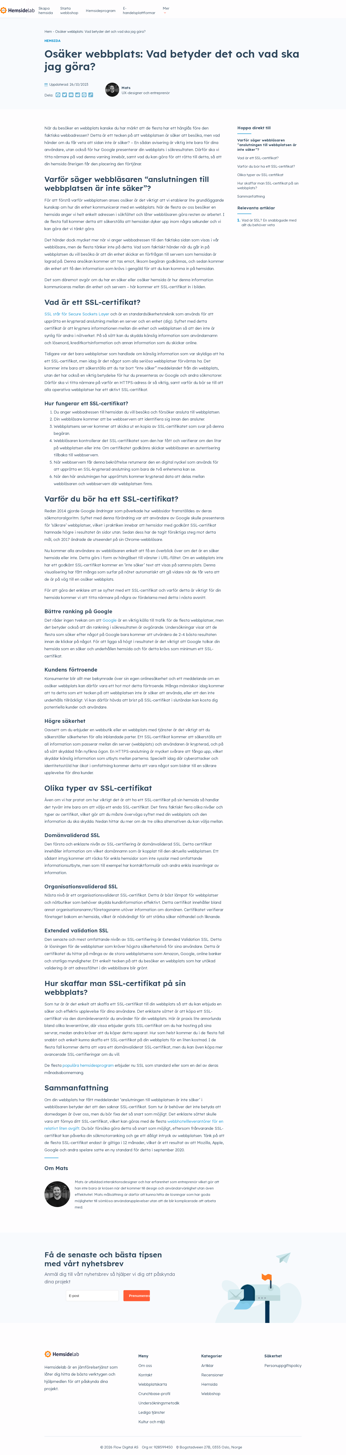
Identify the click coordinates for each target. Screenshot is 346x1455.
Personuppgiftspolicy (283, 1362)
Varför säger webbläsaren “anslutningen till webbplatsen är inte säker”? (267, 142)
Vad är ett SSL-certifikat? (258, 155)
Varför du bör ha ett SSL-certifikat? (266, 163)
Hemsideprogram (222, 7)
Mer (293, 7)
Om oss (145, 1362)
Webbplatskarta (152, 1381)
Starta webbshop (185, 7)
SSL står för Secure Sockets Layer (76, 311)
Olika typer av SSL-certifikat (260, 172)
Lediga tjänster (151, 1409)
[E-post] (92, 1292)
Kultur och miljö (151, 1419)
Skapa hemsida (150, 7)
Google (110, 617)
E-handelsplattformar (262, 7)
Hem (48, 29)
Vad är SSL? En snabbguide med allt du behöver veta (268, 219)
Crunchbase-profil (154, 1391)
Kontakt (145, 1372)
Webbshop (210, 1391)
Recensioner (212, 1372)
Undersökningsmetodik (158, 1400)
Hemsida (209, 1381)
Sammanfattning (251, 193)
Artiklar (207, 1362)
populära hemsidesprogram (88, 1062)
